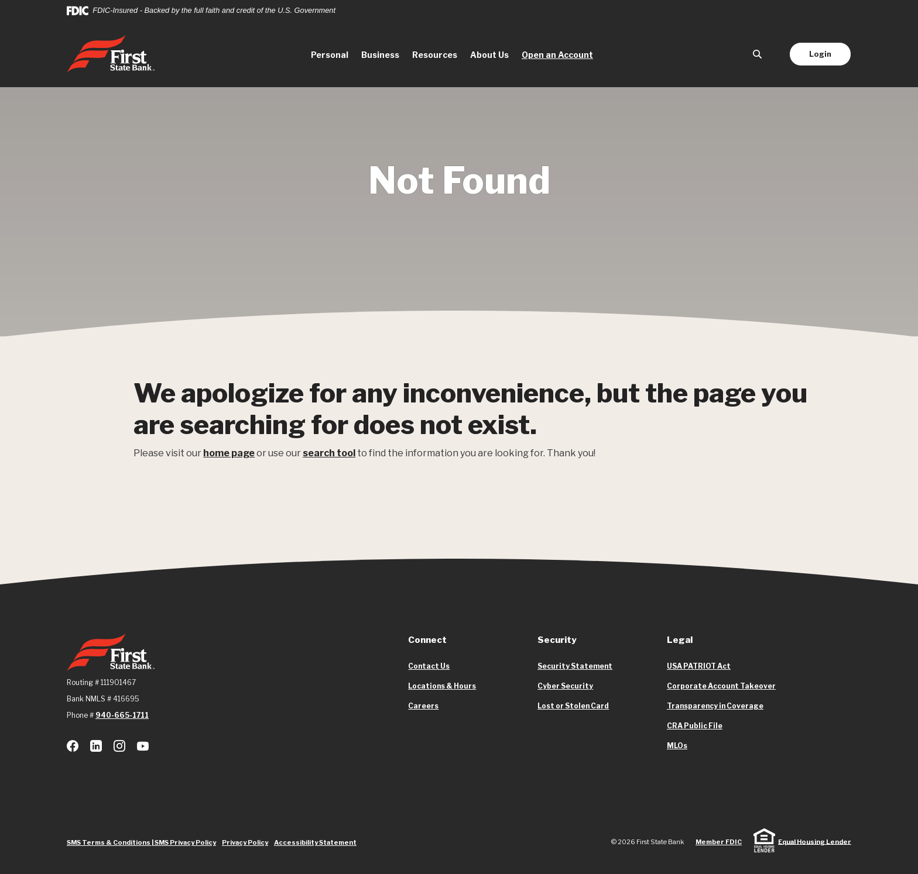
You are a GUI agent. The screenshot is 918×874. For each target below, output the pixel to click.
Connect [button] (427, 640)
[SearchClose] (757, 54)
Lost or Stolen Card (573, 705)
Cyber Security (565, 686)
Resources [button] (434, 55)
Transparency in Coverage (715, 706)
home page (229, 453)
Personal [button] (329, 55)
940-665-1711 (122, 715)
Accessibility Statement (315, 842)
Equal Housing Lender (814, 841)
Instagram (119, 746)
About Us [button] (489, 55)
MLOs (677, 746)
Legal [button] (680, 640)
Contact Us (429, 666)
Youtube (143, 746)
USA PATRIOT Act (699, 666)
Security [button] (557, 640)
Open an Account (561, 54)
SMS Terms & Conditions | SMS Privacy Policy (141, 842)
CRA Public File (694, 726)
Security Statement (574, 666)
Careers (423, 705)
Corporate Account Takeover (721, 686)
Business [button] (380, 55)
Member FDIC (719, 842)
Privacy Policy (245, 842)
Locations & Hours (442, 686)
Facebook (72, 746)
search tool (329, 453)
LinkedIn (96, 746)
